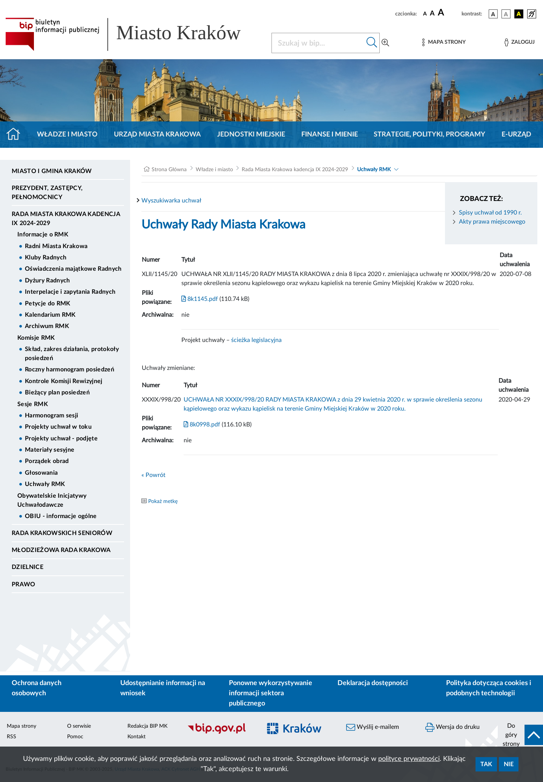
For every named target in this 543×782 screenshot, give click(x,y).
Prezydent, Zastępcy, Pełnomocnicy (47, 192)
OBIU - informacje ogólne (61, 516)
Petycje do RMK (47, 304)
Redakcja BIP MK (147, 726)
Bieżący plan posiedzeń (57, 392)
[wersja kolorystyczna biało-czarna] (506, 14)
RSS (11, 736)
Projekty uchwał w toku (58, 427)
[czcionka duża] (448, 13)
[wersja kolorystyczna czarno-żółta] (519, 14)
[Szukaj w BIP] (318, 43)
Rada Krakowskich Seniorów (62, 533)
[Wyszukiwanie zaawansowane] (385, 43)
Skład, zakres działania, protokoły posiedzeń (72, 353)
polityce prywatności (409, 759)
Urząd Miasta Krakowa (157, 134)
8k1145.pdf (199, 299)
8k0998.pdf (202, 425)
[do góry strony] (520, 734)
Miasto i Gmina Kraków (52, 171)
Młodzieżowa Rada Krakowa (61, 550)
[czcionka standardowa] (425, 13)
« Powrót (153, 475)
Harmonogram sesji (51, 415)
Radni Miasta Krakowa (56, 246)
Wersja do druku (452, 727)
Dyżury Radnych (47, 281)
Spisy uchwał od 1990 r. (490, 213)
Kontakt (136, 736)
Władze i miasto (67, 134)
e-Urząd (516, 134)
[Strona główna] (16, 134)
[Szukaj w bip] (372, 43)
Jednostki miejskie (251, 134)
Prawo (23, 584)
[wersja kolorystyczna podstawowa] (493, 14)
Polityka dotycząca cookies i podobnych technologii (488, 688)
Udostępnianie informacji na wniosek (162, 688)
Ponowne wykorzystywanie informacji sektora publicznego (270, 693)
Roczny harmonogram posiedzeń (69, 369)
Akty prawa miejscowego (492, 222)
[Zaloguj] (520, 42)
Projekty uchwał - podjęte (61, 438)
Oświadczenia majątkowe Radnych (73, 269)
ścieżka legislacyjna (256, 340)
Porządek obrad (47, 461)
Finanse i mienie (329, 134)
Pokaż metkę (163, 501)
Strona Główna (169, 169)
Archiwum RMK (47, 326)
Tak (486, 764)
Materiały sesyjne (49, 450)
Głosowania (41, 473)
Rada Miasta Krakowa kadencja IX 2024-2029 (66, 218)
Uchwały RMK (45, 484)
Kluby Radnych (45, 258)
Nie (509, 764)
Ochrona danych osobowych (36, 688)
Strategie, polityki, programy (429, 134)
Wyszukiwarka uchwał (171, 201)
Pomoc (75, 736)
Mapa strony (21, 726)
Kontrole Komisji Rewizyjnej (64, 381)
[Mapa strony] (444, 42)
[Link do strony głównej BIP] (134, 34)
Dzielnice (27, 567)
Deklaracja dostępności (372, 683)
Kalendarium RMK (50, 315)
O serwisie (79, 726)
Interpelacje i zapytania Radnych (70, 292)
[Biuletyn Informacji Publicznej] (221, 732)
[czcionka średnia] (432, 14)
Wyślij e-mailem (372, 727)
